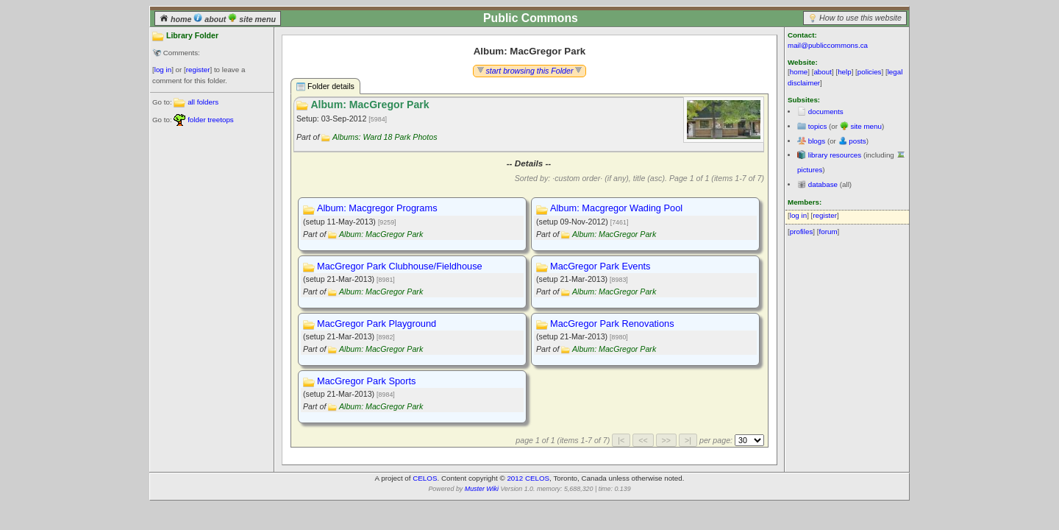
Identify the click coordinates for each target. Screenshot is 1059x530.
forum (828, 231)
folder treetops (211, 120)
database (823, 184)
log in (162, 70)
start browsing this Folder (529, 70)
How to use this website (860, 17)
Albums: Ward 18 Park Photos (385, 136)
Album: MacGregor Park (381, 234)
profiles (801, 231)
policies (869, 72)
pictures (809, 170)
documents (826, 111)
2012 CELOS (528, 478)
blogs (816, 141)
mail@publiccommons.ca (828, 45)
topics (817, 126)
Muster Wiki (482, 488)
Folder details (325, 86)
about (210, 19)
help (845, 72)
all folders (203, 102)
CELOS (425, 478)
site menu (252, 19)
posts (857, 141)
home (176, 19)
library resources (834, 155)
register (198, 70)
